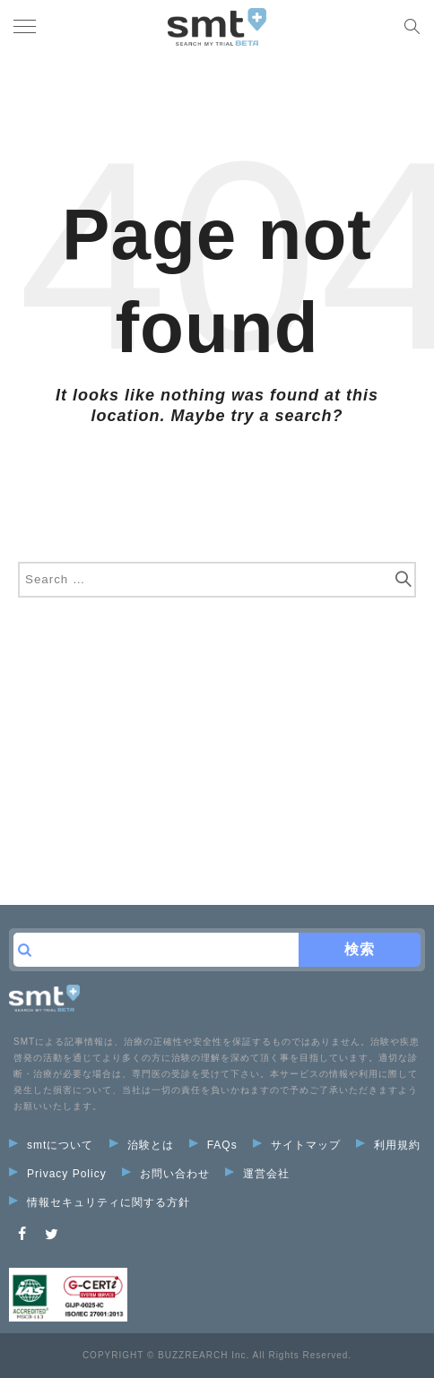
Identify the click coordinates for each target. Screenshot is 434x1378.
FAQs (213, 1145)
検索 (359, 949)
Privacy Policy (58, 1173)
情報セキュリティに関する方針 (99, 1202)
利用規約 (388, 1145)
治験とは (141, 1145)
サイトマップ (297, 1145)
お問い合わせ (166, 1173)
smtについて (51, 1145)
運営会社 (257, 1173)
